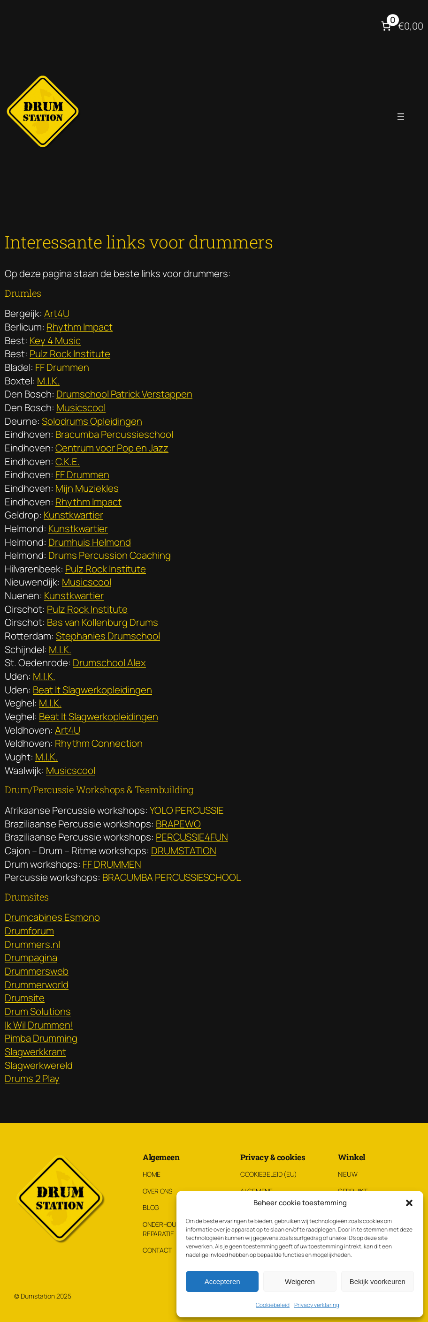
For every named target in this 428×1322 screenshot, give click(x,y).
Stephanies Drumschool (108, 635)
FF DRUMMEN (112, 864)
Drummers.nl (32, 944)
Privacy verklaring (316, 1305)
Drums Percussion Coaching (109, 555)
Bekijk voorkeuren (377, 1281)
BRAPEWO (178, 823)
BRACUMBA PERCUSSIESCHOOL (171, 877)
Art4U (56, 313)
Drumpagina (31, 957)
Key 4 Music (55, 340)
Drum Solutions (38, 1011)
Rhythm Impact (79, 326)
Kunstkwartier (73, 514)
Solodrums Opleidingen (92, 421)
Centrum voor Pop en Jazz (111, 447)
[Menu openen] (400, 116)
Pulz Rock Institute (70, 353)
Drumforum (29, 930)
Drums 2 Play (32, 1078)
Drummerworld (37, 984)
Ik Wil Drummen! (39, 1024)
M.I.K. (48, 380)
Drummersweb (37, 970)
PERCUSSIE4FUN (192, 836)
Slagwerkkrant (35, 1051)
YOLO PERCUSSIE (187, 810)
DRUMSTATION (183, 850)
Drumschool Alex (109, 662)
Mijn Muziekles (87, 488)
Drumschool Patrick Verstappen (124, 393)
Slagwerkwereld (39, 1065)
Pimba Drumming (41, 1037)
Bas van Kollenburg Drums (102, 622)
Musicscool (81, 407)
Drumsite (25, 997)
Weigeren (300, 1281)
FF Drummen (62, 367)
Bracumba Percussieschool (114, 434)
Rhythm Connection (99, 743)
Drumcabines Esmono (52, 917)
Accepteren (222, 1281)
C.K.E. (67, 461)
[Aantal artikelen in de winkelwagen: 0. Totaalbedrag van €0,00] (401, 26)
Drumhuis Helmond (89, 541)
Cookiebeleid (273, 1305)
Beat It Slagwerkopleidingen (92, 689)
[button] (409, 1203)
